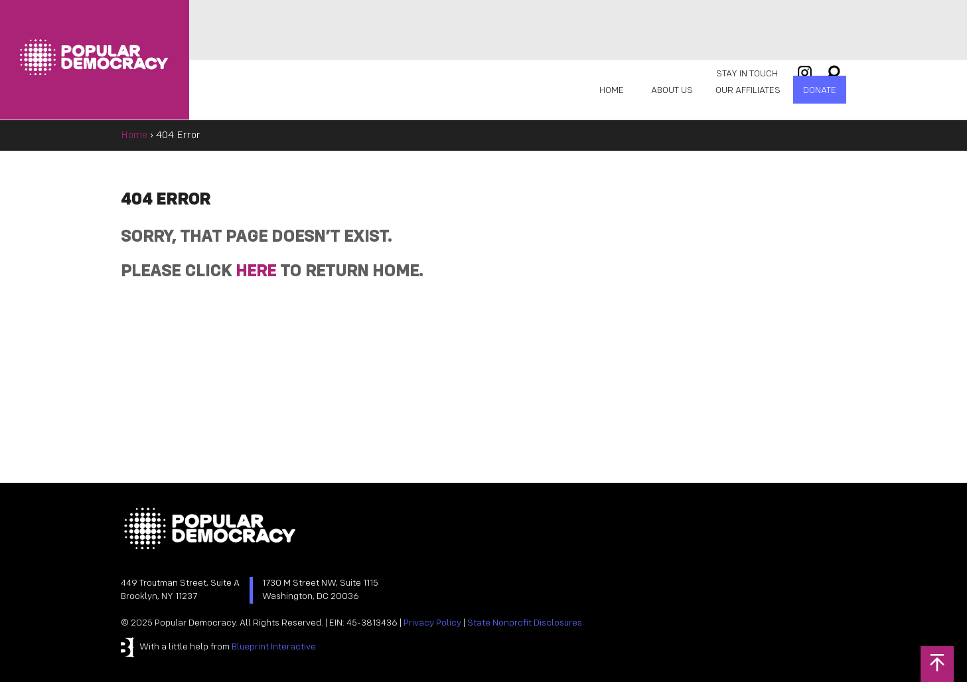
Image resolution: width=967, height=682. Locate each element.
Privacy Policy (432, 623)
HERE (256, 272)
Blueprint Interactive (274, 647)
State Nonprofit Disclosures (524, 623)
